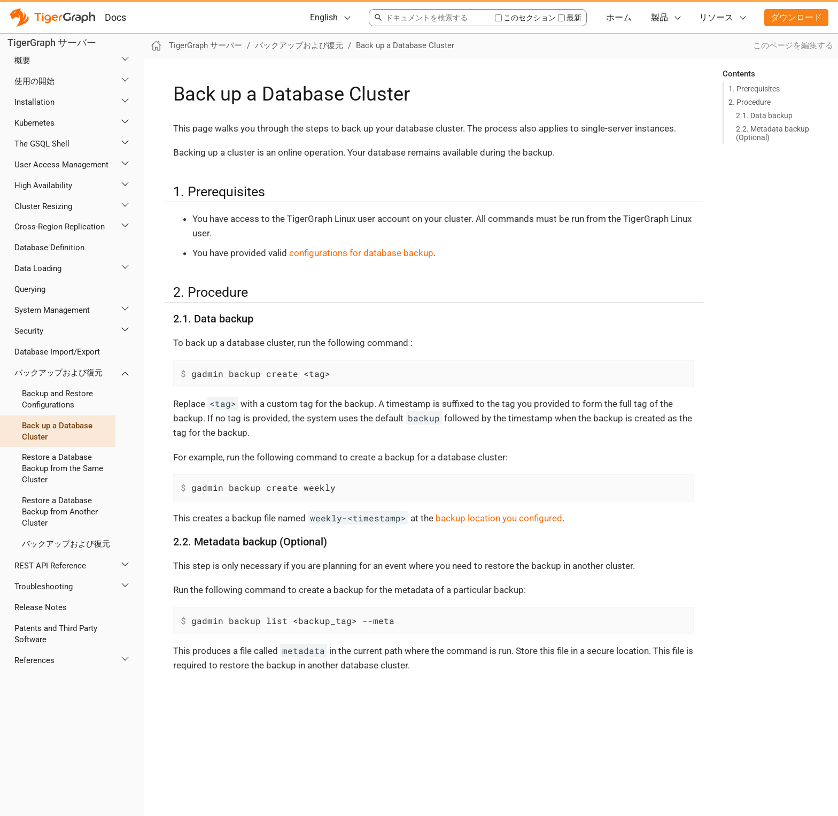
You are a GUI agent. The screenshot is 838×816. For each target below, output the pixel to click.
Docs (115, 17)
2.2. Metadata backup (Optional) (772, 133)
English (324, 17)
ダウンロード (796, 17)
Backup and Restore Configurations (57, 399)
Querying (29, 289)
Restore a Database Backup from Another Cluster (60, 512)
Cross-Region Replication (59, 227)
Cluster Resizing (43, 206)
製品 (659, 17)
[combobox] (431, 18)
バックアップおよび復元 (58, 373)
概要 (22, 60)
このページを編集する (793, 45)
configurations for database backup (361, 253)
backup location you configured (499, 518)
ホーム (619, 17)
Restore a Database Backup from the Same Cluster (62, 468)
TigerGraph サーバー (51, 42)
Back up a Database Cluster (57, 431)
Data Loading (37, 268)
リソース (716, 17)
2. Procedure (749, 102)
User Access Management (61, 165)
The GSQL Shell (41, 144)
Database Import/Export (57, 352)
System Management (52, 310)
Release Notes (40, 607)
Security (28, 331)
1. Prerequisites (754, 88)
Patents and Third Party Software (55, 633)
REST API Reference (50, 566)
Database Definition (49, 247)
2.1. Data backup (764, 115)
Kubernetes (34, 123)
